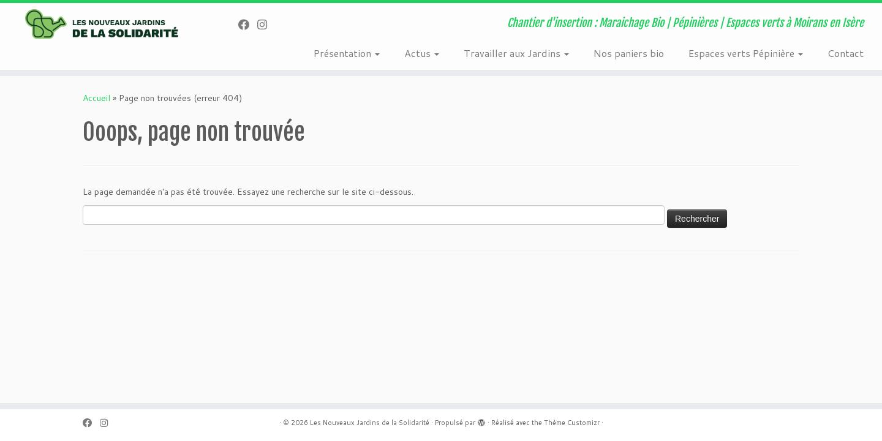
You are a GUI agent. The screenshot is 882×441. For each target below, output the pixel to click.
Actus (421, 53)
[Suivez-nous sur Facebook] (247, 24)
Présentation (347, 53)
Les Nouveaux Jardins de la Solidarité (369, 423)
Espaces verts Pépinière (745, 53)
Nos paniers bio (629, 53)
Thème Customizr (572, 423)
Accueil (96, 98)
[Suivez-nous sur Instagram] (266, 24)
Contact (845, 53)
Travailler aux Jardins (516, 53)
